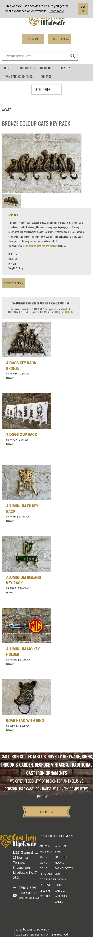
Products (25, 68)
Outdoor (61, 874)
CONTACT (46, 76)
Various (60, 890)
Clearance (46, 874)
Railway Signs (60, 882)
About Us (45, 68)
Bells (43, 868)
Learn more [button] (56, 11)
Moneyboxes (62, 868)
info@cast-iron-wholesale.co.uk (29, 895)
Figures (44, 896)
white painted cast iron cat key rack (40, 246)
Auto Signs (43, 859)
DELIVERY (65, 68)
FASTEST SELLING (44, 887)
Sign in (33, 39)
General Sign (61, 848)
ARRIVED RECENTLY (45, 848)
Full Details (66, 312)
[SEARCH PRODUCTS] (34, 56)
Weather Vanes (61, 898)
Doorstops (47, 879)
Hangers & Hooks (62, 859)
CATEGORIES (42, 89)
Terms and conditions (18, 76)
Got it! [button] (83, 9)
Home (7, 68)
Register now (59, 39)
